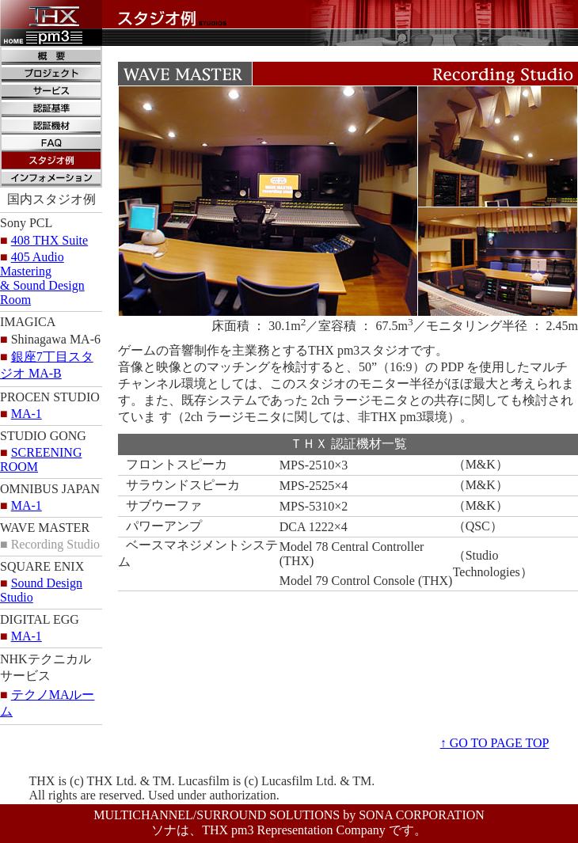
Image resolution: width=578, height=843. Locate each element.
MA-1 (26, 413)
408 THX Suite (49, 240)
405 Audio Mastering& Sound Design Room (42, 278)
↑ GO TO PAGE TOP (494, 743)
